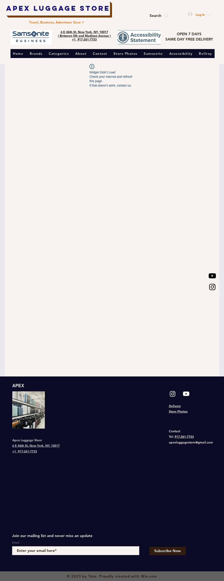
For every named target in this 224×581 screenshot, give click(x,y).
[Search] (159, 15)
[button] (209, 14)
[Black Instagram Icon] (212, 287)
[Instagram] (172, 393)
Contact (174, 431)
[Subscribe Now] (167, 551)
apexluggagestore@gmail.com (191, 442)
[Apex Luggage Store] (58, 8)
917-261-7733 (184, 437)
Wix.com (149, 576)
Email (15, 542)
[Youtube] (212, 276)
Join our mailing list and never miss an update (52, 535)
